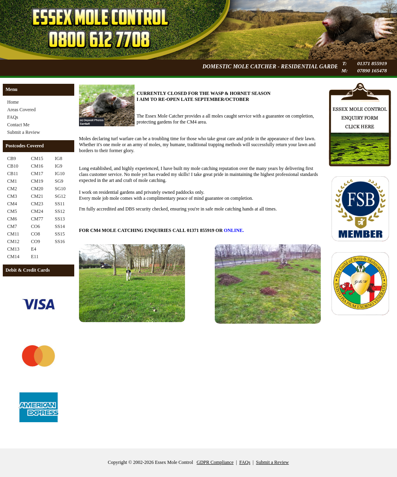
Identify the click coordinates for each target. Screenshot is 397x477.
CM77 (37, 219)
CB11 (12, 173)
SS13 (60, 219)
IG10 (60, 173)
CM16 (37, 166)
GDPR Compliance (215, 462)
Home (13, 102)
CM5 (12, 211)
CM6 (12, 219)
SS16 (60, 241)
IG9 (58, 166)
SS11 (60, 204)
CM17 (37, 173)
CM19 (37, 181)
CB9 (11, 158)
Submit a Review (23, 132)
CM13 (13, 249)
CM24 (37, 211)
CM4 (12, 204)
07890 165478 (372, 70)
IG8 (58, 158)
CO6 (35, 226)
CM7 (12, 226)
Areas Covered (21, 109)
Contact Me (18, 124)
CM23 (37, 204)
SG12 (60, 196)
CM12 (13, 241)
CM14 (13, 256)
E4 (33, 249)
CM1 (12, 181)
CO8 (35, 234)
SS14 (60, 226)
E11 (35, 256)
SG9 (59, 181)
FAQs (12, 117)
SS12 (60, 211)
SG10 (60, 188)
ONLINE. (234, 230)
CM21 (37, 196)
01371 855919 (372, 63)
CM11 (13, 234)
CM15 (37, 158)
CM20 (37, 188)
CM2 (12, 188)
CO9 (35, 241)
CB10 (12, 166)
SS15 (60, 234)
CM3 (12, 196)
